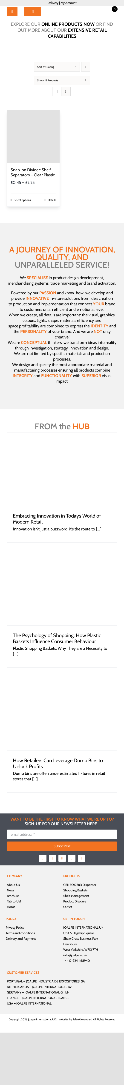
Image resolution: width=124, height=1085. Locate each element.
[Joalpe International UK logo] (62, 7)
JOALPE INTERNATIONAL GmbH (47, 992)
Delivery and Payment (21, 938)
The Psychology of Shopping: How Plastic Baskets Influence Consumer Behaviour (57, 638)
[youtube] (71, 858)
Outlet (67, 907)
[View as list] (65, 91)
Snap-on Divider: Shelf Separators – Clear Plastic (33, 172)
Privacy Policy (15, 927)
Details (52, 200)
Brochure (13, 896)
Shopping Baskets (75, 890)
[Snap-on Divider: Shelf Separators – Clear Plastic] (33, 136)
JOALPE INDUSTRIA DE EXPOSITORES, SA (55, 981)
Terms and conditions (20, 933)
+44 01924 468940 (76, 961)
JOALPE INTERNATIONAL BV (52, 987)
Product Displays (74, 901)
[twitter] (52, 858)
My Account (69, 3)
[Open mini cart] (109, 8)
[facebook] (42, 858)
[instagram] (62, 858)
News (10, 890)
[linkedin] (81, 858)
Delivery (52, 3)
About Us (13, 885)
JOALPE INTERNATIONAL (34, 1003)
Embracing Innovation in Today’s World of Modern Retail (57, 519)
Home (11, 907)
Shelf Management (76, 896)
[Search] (32, 11)
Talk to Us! (14, 901)
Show (47, 80)
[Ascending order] (85, 67)
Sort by (45, 67)
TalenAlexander (82, 1019)
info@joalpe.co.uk (75, 955)
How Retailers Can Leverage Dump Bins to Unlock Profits (58, 763)
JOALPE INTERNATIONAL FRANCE (45, 998)
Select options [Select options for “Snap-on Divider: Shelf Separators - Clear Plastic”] (22, 200)
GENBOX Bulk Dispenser (79, 885)
